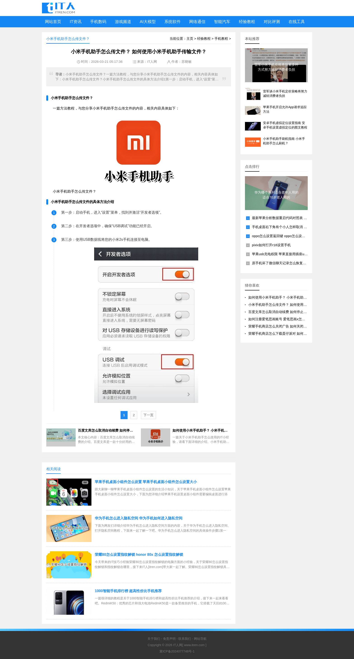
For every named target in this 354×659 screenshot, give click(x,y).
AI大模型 (148, 21)
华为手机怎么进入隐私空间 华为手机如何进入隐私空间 (138, 518)
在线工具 (297, 21)
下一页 (148, 415)
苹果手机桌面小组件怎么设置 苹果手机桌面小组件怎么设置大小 (146, 482)
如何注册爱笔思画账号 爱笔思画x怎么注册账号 (283, 319)
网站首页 (53, 21)
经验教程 (247, 21)
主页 (189, 38)
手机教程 (221, 38)
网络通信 (197, 21)
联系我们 (184, 638)
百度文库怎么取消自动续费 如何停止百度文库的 (284, 312)
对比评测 (272, 21)
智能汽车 (222, 21)
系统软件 (172, 21)
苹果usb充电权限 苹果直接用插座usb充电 (283, 254)
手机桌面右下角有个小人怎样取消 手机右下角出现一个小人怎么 (300, 227)
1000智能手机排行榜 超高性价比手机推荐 (128, 591)
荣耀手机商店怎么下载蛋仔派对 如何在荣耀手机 (284, 333)
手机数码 (98, 21)
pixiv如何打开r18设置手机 (271, 245)
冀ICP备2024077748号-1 (177, 651)
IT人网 (152, 61)
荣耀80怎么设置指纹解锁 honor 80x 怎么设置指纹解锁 (139, 554)
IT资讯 (76, 21)
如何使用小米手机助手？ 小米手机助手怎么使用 (284, 297)
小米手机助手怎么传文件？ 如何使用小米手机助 (284, 304)
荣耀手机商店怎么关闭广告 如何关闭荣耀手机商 (284, 326)
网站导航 (200, 638)
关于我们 (153, 638)
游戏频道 (123, 21)
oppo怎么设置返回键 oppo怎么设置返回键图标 (287, 236)
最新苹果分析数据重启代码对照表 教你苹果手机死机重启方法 (298, 218)
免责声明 (169, 638)
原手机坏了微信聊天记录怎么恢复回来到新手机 (287, 263)
